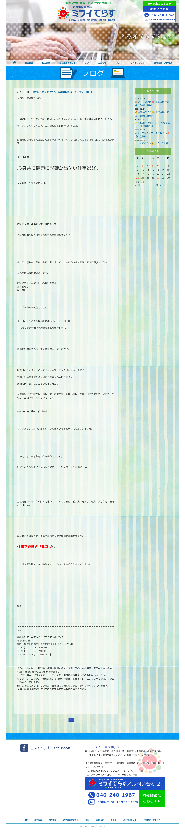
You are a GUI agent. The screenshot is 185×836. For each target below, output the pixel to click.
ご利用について (138, 63)
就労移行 (29, 63)
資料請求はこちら (159, 3)
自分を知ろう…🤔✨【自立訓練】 (153, 143)
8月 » (159, 185)
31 (142, 181)
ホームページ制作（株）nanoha (92, 826)
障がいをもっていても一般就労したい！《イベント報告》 (63, 92)
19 (152, 173)
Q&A (87, 63)
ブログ (118, 63)
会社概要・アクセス (163, 63)
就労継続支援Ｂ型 (67, 63)
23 (137, 177)
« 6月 (138, 185)
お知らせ (102, 63)
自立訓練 (46, 63)
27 (158, 177)
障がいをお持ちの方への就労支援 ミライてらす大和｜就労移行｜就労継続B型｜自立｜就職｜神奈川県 (87, 11)
